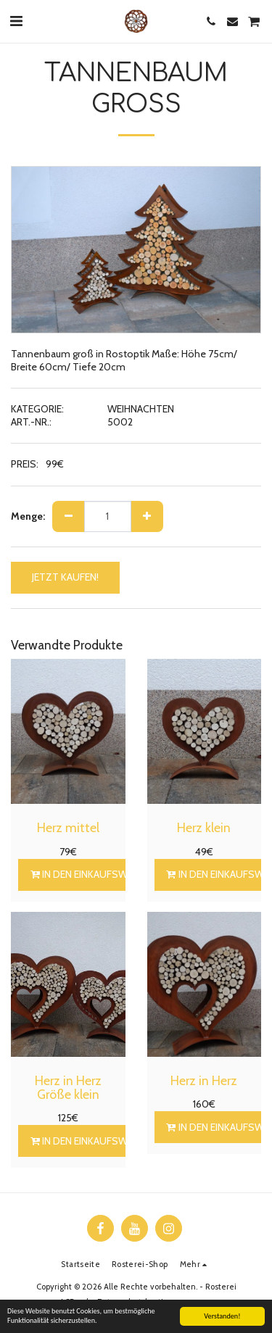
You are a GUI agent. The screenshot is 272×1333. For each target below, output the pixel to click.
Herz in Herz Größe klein (68, 1087)
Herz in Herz (203, 1080)
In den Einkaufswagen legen (106, 874)
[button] (16, 21)
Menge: (28, 516)
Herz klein (204, 827)
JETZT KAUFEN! (65, 577)
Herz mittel (68, 827)
